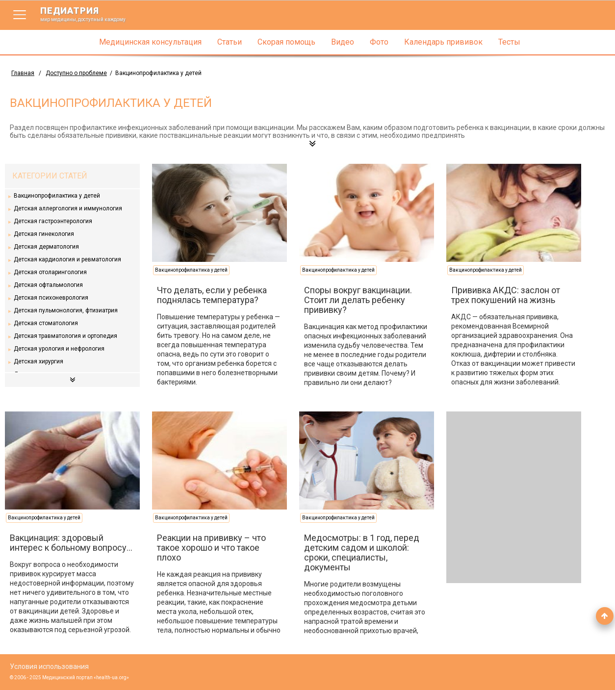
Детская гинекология (44, 233)
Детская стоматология (46, 323)
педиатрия (89, 13)
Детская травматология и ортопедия (65, 335)
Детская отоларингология (50, 272)
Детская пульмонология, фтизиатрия (66, 310)
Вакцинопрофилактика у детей (57, 195)
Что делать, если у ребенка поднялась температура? (212, 295)
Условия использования (49, 666)
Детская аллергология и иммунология (68, 208)
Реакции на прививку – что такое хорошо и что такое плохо (211, 547)
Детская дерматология (46, 246)
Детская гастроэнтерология (53, 221)
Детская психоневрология (51, 297)
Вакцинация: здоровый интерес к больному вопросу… (71, 543)
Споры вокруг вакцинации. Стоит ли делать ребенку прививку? (358, 300)
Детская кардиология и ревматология (67, 259)
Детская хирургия (38, 361)
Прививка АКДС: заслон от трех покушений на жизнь (505, 295)
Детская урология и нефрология (59, 348)
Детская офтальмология (48, 284)
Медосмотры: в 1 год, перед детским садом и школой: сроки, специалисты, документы (361, 552)
